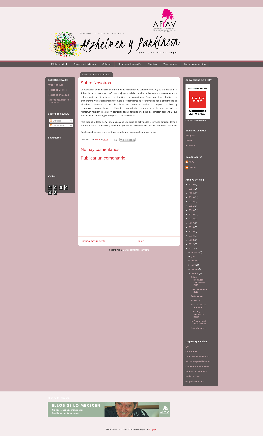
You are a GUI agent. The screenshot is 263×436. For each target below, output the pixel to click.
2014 (191, 235)
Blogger (152, 429)
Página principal (59, 64)
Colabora (106, 64)
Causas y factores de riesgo (197, 314)
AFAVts (192, 167)
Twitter (189, 140)
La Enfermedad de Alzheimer (198, 322)
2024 (191, 193)
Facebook (190, 145)
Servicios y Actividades (84, 64)
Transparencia (170, 64)
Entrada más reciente (93, 241)
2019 (191, 214)
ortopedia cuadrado (195, 381)
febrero (195, 273)
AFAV (191, 162)
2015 (191, 231)
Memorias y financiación (129, 64)
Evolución (195, 300)
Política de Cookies (57, 90)
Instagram (190, 135)
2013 (191, 240)
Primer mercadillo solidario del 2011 (198, 281)
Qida (188, 346)
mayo (194, 260)
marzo (195, 269)
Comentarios (57, 125)
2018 (191, 218)
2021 (191, 206)
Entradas (55, 121)
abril (194, 265)
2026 (191, 184)
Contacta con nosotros (195, 64)
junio (194, 256)
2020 (191, 210)
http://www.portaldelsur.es (198, 361)
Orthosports (191, 351)
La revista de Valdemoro (197, 356)
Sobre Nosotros (198, 328)
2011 (191, 248)
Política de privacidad (58, 95)
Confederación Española (197, 366)
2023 (191, 197)
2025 (191, 189)
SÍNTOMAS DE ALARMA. (198, 306)
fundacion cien (193, 376)
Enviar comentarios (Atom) (136, 250)
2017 (191, 223)
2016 (191, 227)
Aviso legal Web (56, 85)
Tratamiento (196, 296)
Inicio (141, 241)
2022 (191, 201)
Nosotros (152, 64)
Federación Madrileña (196, 371)
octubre (195, 252)
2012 (191, 244)
